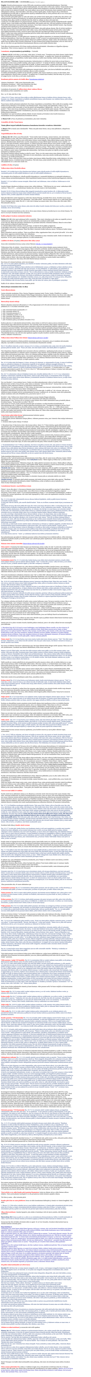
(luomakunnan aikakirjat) (36, 79)
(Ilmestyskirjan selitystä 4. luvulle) (38, 338)
